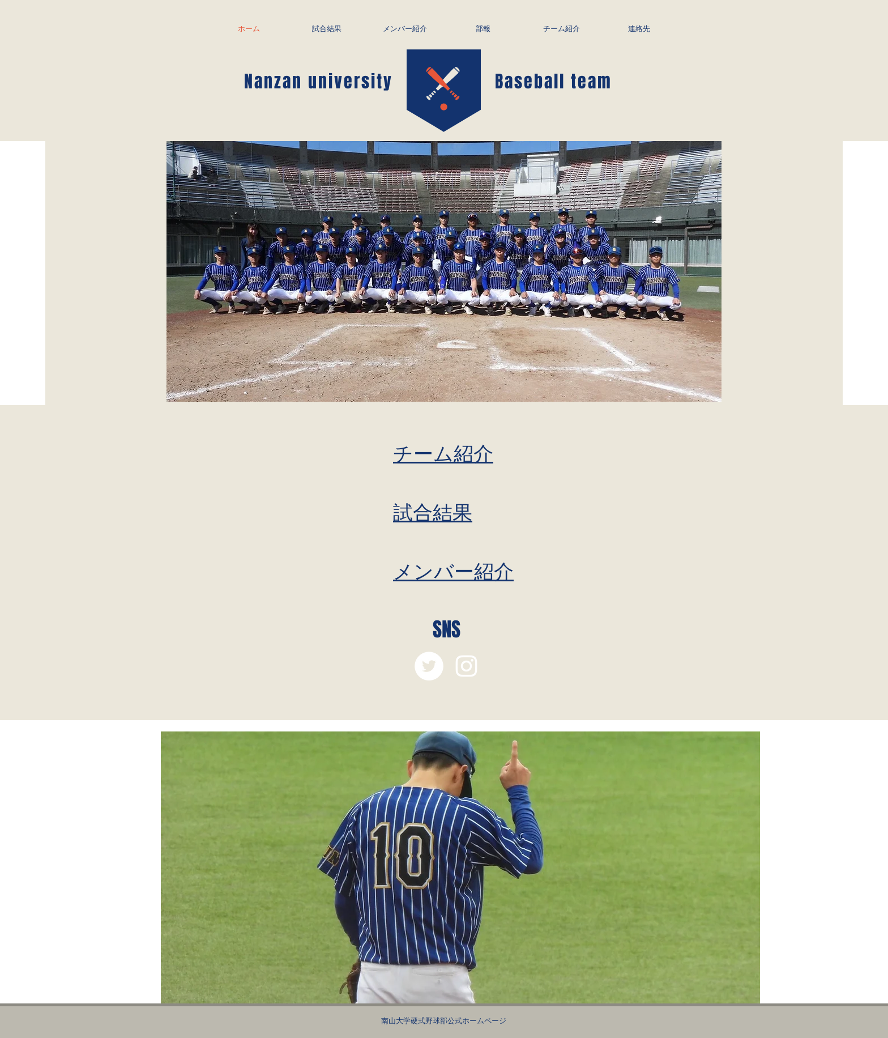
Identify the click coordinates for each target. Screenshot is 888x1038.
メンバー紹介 (453, 570)
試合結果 (432, 511)
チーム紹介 (443, 452)
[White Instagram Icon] (466, 666)
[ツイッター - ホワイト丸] (429, 666)
